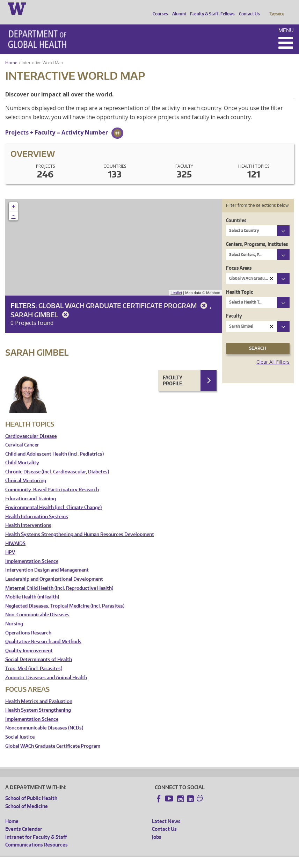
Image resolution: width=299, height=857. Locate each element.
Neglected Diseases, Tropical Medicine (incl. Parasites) (64, 596)
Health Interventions (28, 515)
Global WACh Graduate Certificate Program (124, 296)
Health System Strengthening (38, 700)
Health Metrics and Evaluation (38, 691)
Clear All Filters (273, 352)
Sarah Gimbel (40, 305)
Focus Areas (238, 258)
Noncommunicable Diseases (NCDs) (44, 718)
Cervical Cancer (22, 435)
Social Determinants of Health (38, 649)
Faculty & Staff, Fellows (210, 8)
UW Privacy (98, 851)
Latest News (166, 811)
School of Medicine (26, 796)
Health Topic (239, 282)
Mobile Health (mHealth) (32, 587)
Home (11, 53)
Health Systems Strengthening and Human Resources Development (79, 524)
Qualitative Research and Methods (43, 631)
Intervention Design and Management (47, 560)
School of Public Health (31, 788)
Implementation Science (31, 551)
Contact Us (247, 8)
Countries (236, 210)
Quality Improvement (29, 641)
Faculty (234, 306)
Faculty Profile (172, 371)
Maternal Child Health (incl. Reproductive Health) (59, 578)
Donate (276, 8)
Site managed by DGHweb (167, 851)
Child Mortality (22, 453)
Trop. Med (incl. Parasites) (33, 658)
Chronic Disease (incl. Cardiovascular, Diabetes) (57, 462)
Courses (158, 8)
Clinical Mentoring (25, 470)
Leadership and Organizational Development (54, 569)
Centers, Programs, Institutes (257, 234)
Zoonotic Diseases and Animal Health (46, 667)
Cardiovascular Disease (31, 426)
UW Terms (126, 851)
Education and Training (30, 489)
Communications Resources (36, 835)
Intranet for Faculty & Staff (36, 827)
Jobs (156, 827)
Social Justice (20, 727)
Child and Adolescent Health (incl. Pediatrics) (54, 444)
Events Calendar (23, 819)
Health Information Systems (36, 506)
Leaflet (176, 283)
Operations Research (28, 623)
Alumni (177, 8)
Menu (286, 20)
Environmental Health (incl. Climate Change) (53, 497)
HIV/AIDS (15, 533)
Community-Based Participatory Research (52, 479)
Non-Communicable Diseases (37, 605)
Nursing (14, 614)
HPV (10, 542)
